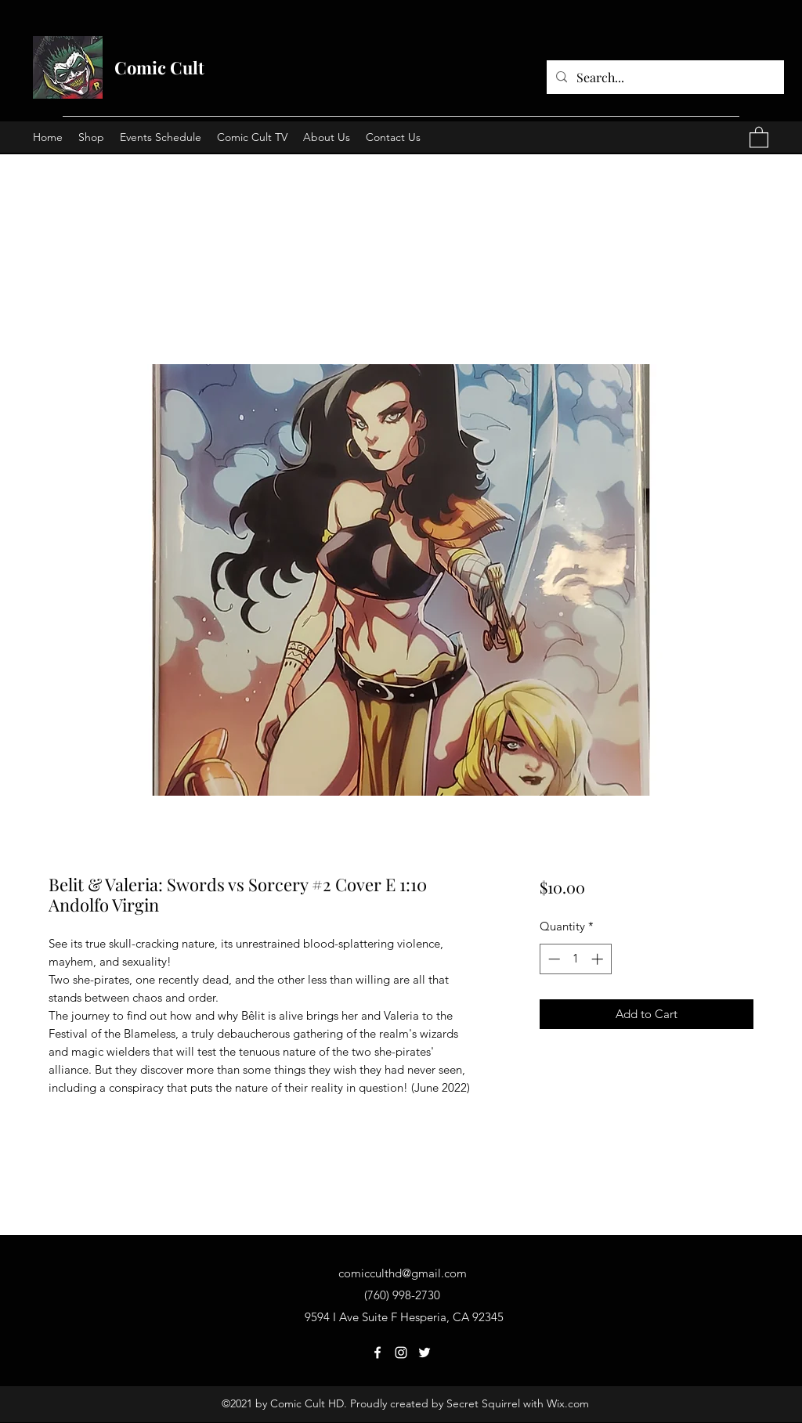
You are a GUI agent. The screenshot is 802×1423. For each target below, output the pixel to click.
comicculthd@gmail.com (402, 1273)
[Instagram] (401, 1352)
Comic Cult (159, 67)
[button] (759, 136)
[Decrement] (552, 958)
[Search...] (663, 77)
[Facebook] (377, 1352)
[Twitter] (424, 1352)
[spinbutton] (575, 958)
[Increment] (598, 958)
